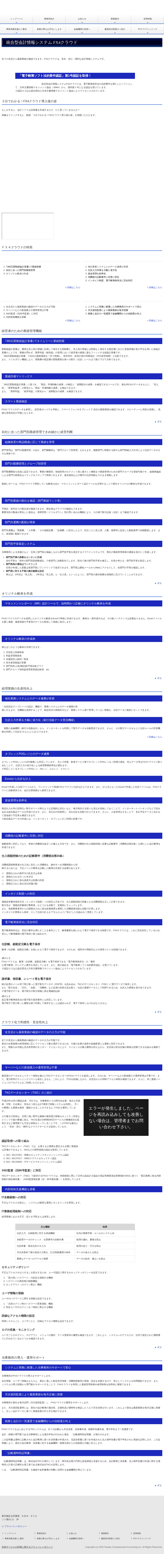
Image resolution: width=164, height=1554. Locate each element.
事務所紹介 (49, 19)
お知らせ (82, 19)
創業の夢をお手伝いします (49, 29)
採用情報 (148, 19)
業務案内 (115, 19)
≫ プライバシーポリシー (14, 1526)
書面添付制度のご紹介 (115, 29)
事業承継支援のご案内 (16, 29)
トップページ (16, 19)
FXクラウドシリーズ (147, 29)
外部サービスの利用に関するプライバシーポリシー (27, 1547)
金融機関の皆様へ (82, 29)
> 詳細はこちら (72, 287)
